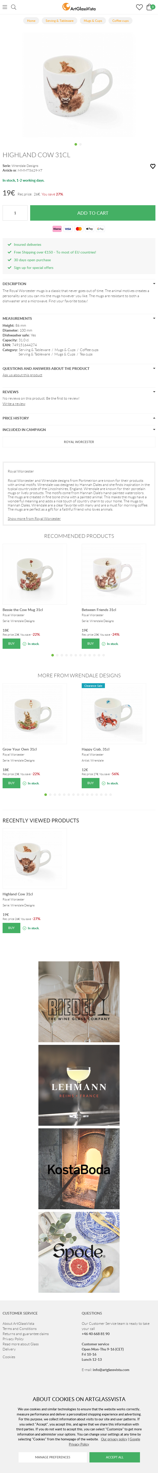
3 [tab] (62, 659)
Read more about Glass (21, 1344)
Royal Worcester (21, 471)
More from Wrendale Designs (79, 675)
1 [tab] (75, 148)
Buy (11, 643)
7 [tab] (80, 659)
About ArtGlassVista (18, 1323)
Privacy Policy (13, 1339)
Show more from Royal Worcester (34, 519)
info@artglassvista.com (111, 1369)
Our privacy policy (114, 1439)
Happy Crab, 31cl (95, 749)
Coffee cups (89, 350)
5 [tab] (71, 659)
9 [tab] (89, 659)
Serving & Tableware (34, 350)
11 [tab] (99, 659)
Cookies (9, 1357)
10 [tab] (94, 659)
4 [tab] (66, 659)
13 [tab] (101, 798)
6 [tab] (75, 659)
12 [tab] (103, 659)
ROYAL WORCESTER (79, 442)
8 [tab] (85, 659)
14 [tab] (106, 798)
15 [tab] (110, 798)
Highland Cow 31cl (18, 894)
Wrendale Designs (25, 166)
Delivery (9, 1349)
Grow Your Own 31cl (20, 749)
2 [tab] (80, 148)
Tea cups (86, 354)
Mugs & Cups (65, 350)
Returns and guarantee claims (26, 1334)
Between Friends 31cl (99, 609)
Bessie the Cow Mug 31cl (23, 609)
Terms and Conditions (20, 1329)
